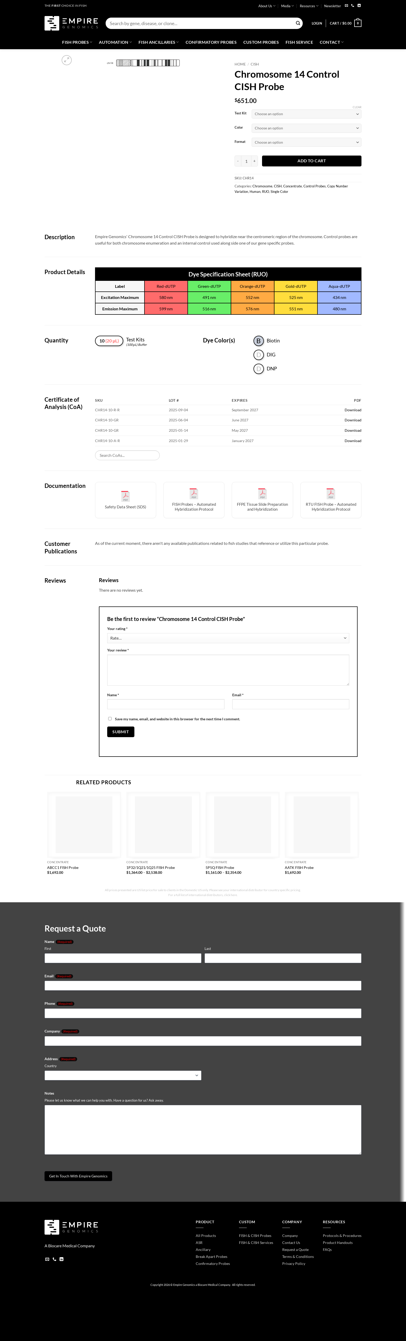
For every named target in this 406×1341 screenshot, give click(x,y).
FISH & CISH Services (256, 1242)
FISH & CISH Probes (255, 1235)
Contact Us (291, 1242)
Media (287, 5)
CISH (255, 64)
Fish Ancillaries (159, 42)
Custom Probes (261, 42)
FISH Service (299, 42)
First (48, 949)
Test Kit (241, 113)
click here (230, 895)
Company (62, 1031)
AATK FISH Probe (299, 867)
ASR (199, 1242)
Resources (309, 5)
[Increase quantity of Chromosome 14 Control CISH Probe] (254, 161)
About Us (267, 5)
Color (239, 127)
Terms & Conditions (298, 1256)
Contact (332, 42)
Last (208, 949)
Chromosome (262, 186)
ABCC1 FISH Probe (62, 867)
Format (240, 142)
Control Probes (314, 186)
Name (113, 695)
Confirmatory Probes (211, 42)
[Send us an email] (346, 5)
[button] (317, 23)
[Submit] (298, 23)
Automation (115, 42)
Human (255, 191)
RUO (265, 191)
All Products (206, 1235)
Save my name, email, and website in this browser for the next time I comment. (177, 719)
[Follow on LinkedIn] (359, 5)
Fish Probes (77, 42)
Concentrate (292, 186)
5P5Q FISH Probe (220, 867)
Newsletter (332, 6)
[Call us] (352, 5)
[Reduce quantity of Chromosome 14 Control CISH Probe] (238, 161)
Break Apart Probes (211, 1256)
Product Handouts (338, 1242)
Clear (357, 107)
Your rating (117, 628)
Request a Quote (295, 1249)
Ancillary (203, 1249)
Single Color (279, 191)
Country (51, 1066)
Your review (118, 650)
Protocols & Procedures (342, 1235)
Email (238, 695)
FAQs (327, 1249)
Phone (59, 1003)
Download (353, 410)
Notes (49, 1093)
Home (240, 64)
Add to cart (312, 160)
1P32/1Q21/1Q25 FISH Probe (150, 867)
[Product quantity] (246, 161)
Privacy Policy (293, 1263)
